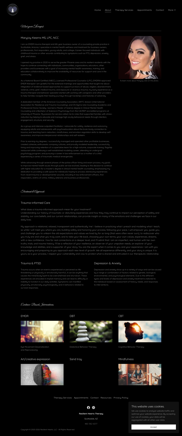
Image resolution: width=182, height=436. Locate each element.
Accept (153, 427)
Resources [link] (106, 397)
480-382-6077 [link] (91, 423)
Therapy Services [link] (124, 10)
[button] (172, 10)
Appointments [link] (144, 10)
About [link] (108, 10)
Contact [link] (160, 10)
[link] (12, 9)
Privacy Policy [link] (121, 397)
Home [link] (98, 10)
